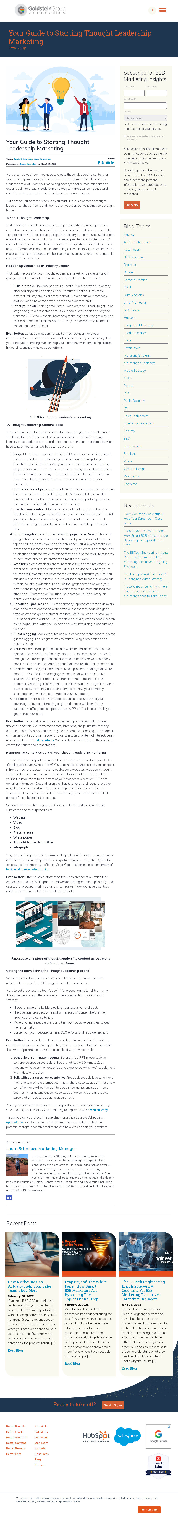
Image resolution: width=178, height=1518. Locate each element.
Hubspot (130, 317)
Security (129, 431)
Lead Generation (42, 159)
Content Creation (23, 159)
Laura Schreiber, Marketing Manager (49, 1147)
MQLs (128, 378)
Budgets (129, 272)
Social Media (132, 446)
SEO (127, 438)
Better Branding (16, 1426)
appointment (15, 1122)
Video (128, 461)
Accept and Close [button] (149, 1510)
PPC (127, 393)
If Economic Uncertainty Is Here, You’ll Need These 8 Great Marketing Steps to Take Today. (146, 591)
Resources (42, 1453)
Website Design (134, 469)
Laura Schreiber (28, 164)
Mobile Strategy (135, 370)
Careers (40, 1464)
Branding (130, 264)
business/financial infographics (29, 869)
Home (12, 48)
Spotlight (130, 453)
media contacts (44, 740)
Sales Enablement (136, 416)
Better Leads (14, 1432)
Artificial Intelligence (137, 242)
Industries (41, 1432)
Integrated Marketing (138, 325)
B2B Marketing (134, 257)
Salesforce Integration (139, 423)
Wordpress (131, 476)
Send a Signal (113, 1405)
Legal (127, 340)
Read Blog (15, 1350)
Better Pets (13, 1453)
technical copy (98, 1109)
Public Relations (134, 400)
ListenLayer (132, 348)
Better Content (16, 1442)
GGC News (131, 310)
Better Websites (17, 1437)
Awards (40, 1448)
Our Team (41, 1442)
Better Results (15, 1448)
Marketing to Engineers (139, 363)
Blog (22, 48)
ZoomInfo (130, 484)
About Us (41, 1426)
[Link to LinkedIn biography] (9, 1197)
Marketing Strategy (137, 355)
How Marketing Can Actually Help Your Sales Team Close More (143, 518)
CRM (127, 287)
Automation (132, 249)
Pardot (128, 386)
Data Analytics (134, 295)
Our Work (41, 1437)
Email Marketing (135, 302)
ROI (126, 408)
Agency (129, 234)
